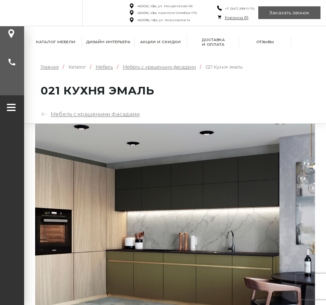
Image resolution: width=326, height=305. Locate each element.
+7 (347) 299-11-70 (239, 8)
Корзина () (236, 17)
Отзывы (265, 41)
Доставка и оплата (213, 42)
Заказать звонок (289, 13)
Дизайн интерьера (108, 41)
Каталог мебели (55, 41)
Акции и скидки (160, 41)
